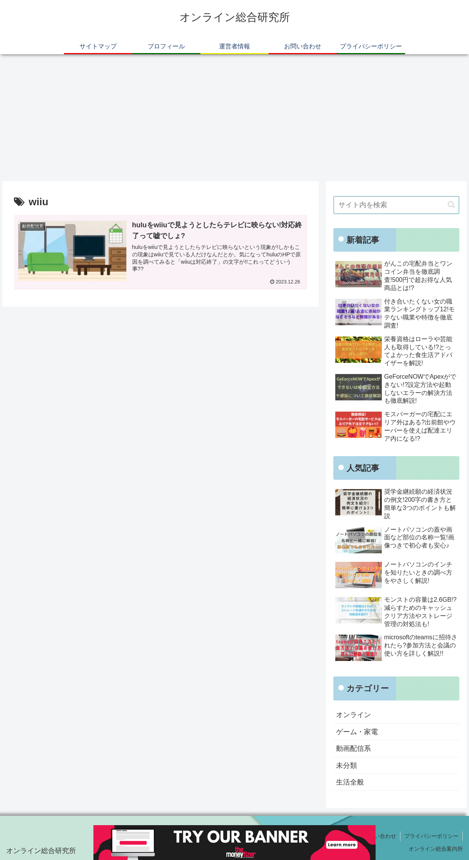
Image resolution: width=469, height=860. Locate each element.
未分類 (346, 765)
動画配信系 (353, 748)
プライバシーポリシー (431, 836)
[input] (396, 205)
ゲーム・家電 (357, 732)
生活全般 (350, 782)
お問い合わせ (380, 836)
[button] (451, 204)
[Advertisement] (234, 118)
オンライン (353, 715)
